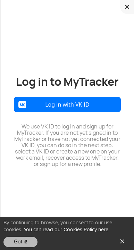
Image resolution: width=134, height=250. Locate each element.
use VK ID (42, 126)
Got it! (20, 241)
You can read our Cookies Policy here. (66, 229)
